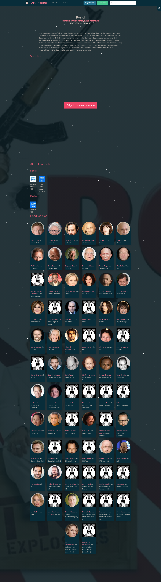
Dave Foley (52, 240)
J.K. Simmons (104, 291)
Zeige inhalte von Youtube (80, 105)
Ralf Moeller (35, 266)
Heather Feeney (53, 347)
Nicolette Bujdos (88, 512)
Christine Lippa (36, 431)
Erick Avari (120, 240)
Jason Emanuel (36, 375)
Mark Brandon (53, 431)
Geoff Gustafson (54, 375)
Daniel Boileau (36, 347)
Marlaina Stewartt (88, 403)
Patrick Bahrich (104, 484)
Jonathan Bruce (54, 403)
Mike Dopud (35, 458)
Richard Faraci (53, 484)
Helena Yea (86, 431)
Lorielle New (35, 512)
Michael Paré (121, 291)
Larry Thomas (53, 291)
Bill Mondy (103, 347)
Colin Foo (68, 375)
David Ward (86, 484)
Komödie (66, 21)
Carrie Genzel (121, 319)
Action (80, 21)
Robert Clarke (104, 458)
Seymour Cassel (71, 266)
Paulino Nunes (122, 458)
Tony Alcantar (121, 375)
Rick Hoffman (70, 319)
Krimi (86, 21)
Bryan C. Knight (70, 484)
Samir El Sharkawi (123, 347)
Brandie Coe (103, 512)
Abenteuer (94, 21)
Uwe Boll (120, 266)
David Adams (87, 458)
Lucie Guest (103, 319)
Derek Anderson (71, 403)
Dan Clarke (120, 484)
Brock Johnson (70, 512)
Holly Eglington (87, 319)
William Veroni (122, 403)
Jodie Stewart (87, 347)
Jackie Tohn (103, 240)
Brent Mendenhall (54, 319)
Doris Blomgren (122, 512)
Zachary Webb (104, 403)
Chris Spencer (53, 266)
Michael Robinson (37, 403)
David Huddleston (88, 266)
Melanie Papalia (88, 291)
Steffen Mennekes (88, 375)
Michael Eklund (70, 458)
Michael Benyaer (88, 240)
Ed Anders (51, 458)
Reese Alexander (105, 375)
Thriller (74, 21)
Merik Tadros (35, 484)
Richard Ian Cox (122, 431)
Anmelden (102, 3)
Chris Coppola (70, 240)
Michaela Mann (70, 291)
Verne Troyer (103, 266)
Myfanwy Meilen (71, 431)
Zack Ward (35, 240)
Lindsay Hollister (37, 319)
